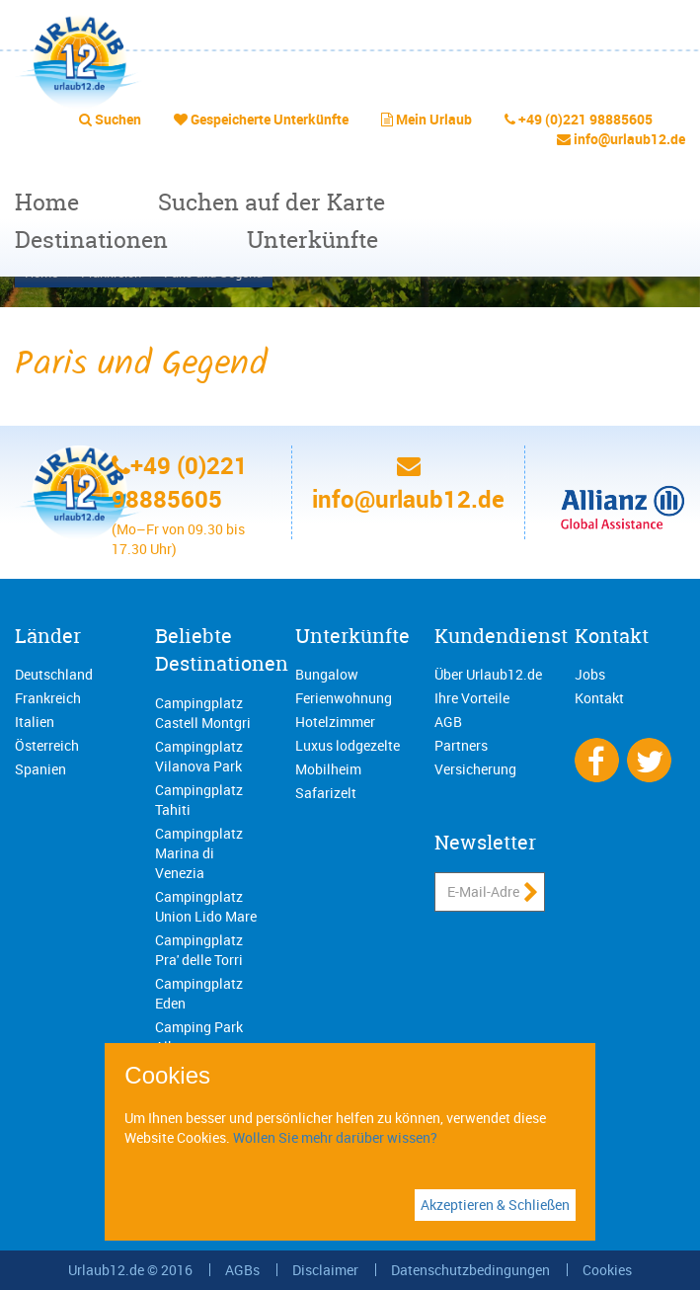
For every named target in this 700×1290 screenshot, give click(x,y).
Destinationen (91, 239)
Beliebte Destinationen (221, 650)
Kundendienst (501, 635)
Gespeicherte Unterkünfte (270, 119)
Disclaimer (325, 1269)
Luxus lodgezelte (347, 745)
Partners (461, 745)
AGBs (242, 1269)
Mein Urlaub (434, 119)
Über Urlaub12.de (488, 674)
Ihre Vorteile (471, 697)
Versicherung (475, 769)
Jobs (590, 674)
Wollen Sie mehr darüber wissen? (335, 1137)
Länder (48, 635)
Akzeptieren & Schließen (495, 1204)
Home (47, 202)
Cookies (607, 1269)
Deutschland (54, 674)
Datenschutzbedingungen (470, 1269)
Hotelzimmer (335, 721)
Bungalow (326, 674)
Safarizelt (325, 792)
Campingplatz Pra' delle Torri (199, 949)
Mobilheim (328, 769)
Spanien (40, 769)
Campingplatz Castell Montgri (203, 712)
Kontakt (612, 635)
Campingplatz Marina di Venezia (199, 853)
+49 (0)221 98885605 (585, 119)
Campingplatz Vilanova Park (199, 756)
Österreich (47, 745)
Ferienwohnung (343, 697)
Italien (34, 721)
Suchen (118, 119)
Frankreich (48, 697)
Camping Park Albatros (199, 1036)
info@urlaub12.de (629, 138)
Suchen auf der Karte (271, 202)
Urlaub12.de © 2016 (130, 1269)
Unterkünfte (312, 239)
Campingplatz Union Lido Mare (206, 906)
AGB (448, 721)
